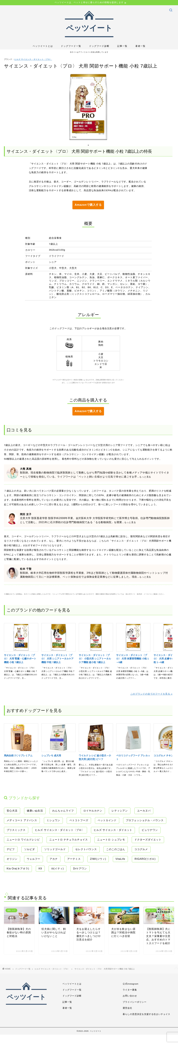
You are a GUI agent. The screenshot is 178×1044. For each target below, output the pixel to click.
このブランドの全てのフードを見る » (151, 692)
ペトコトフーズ (78, 819)
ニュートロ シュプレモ (111, 838)
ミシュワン (53, 819)
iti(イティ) (57, 867)
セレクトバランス (86, 848)
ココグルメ (141, 848)
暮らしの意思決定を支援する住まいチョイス (146, 1013)
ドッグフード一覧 (71, 46)
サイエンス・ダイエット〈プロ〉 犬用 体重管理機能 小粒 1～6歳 (132, 657)
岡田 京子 (25, 513)
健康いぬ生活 (35, 809)
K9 (40, 867)
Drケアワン (80, 867)
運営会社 (127, 1007)
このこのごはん (115, 848)
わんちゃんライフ (63, 809)
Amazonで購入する (88, 204)
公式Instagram (130, 982)
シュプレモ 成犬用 (51, 754)
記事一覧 (122, 46)
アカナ (54, 857)
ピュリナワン (150, 829)
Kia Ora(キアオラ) (18, 867)
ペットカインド (107, 819)
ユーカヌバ (144, 809)
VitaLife (120, 857)
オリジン (12, 857)
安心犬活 (12, 809)
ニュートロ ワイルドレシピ (23, 838)
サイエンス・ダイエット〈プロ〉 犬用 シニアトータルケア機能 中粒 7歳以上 (57, 657)
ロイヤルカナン (92, 809)
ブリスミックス (16, 829)
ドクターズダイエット (147, 838)
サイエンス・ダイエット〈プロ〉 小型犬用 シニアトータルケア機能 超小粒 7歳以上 (95, 657)
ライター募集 (130, 988)
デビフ (11, 848)
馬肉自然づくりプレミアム (18, 754)
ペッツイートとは (43, 46)
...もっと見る (144, 475)
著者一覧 (140, 46)
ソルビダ (29, 848)
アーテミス (74, 857)
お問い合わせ (130, 995)
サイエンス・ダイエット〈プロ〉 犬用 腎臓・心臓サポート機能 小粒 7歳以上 (20, 657)
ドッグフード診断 (99, 46)
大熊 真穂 (25, 467)
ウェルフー (33, 857)
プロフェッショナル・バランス (145, 819)
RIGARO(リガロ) (145, 857)
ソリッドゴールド (55, 848)
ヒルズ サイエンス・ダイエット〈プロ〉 (33, 59)
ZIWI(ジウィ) (98, 857)
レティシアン (120, 809)
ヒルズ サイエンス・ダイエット (113, 829)
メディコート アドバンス (22, 819)
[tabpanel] (88, 107)
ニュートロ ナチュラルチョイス (68, 838)
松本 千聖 (25, 567)
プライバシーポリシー (134, 1001)
